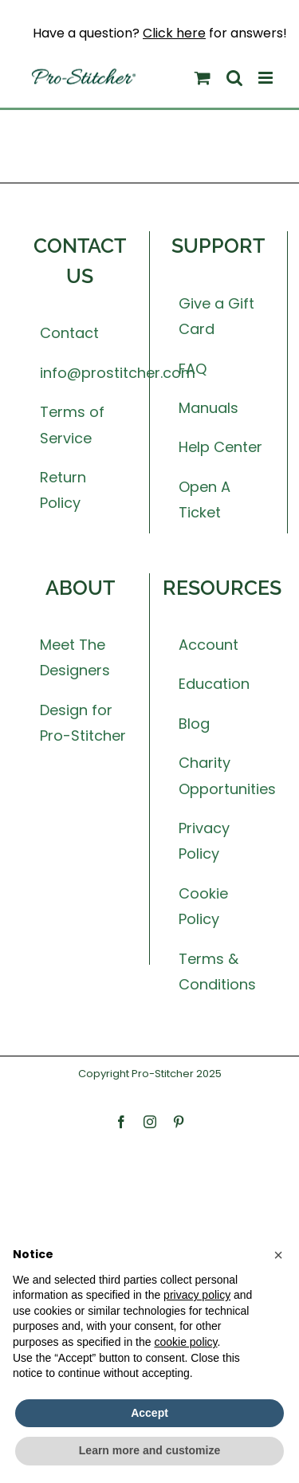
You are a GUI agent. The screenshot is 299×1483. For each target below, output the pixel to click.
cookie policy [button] (185, 1341)
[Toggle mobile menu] (266, 77)
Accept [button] (149, 1412)
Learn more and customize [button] (149, 1450)
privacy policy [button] (196, 1294)
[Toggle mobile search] (234, 77)
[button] (278, 1255)
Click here (174, 33)
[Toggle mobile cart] (202, 77)
